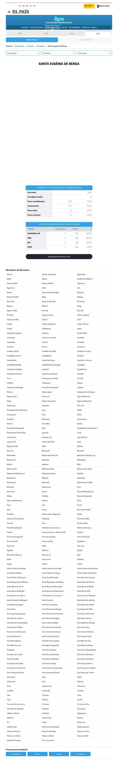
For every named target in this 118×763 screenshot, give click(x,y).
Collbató (10, 383)
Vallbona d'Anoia (13, 713)
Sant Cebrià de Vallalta (85, 605)
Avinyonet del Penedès (50, 292)
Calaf (79, 320)
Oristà (79, 505)
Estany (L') (46, 397)
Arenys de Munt (48, 283)
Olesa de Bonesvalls (84, 496)
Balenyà (80, 297)
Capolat (45, 342)
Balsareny (10, 302)
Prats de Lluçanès (48, 537)
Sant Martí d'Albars (14, 641)
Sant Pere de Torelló (14, 654)
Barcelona (81, 302)
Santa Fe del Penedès (50, 578)
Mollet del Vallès (48, 469)
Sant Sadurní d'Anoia (85, 664)
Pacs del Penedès (83, 510)
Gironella (10, 419)
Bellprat (45, 306)
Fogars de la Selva (49, 401)
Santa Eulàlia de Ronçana (16, 578)
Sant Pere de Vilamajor (50, 654)
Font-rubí (80, 406)
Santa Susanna (47, 600)
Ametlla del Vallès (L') (85, 279)
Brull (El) (10, 315)
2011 (72, 33)
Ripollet (80, 550)
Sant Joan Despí (83, 627)
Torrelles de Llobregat (15, 709)
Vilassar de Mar (83, 736)
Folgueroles (11, 406)
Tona (9, 700)
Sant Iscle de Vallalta (14, 627)
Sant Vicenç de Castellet (86, 668)
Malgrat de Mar (12, 446)
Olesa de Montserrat (14, 501)
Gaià (43, 410)
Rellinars (45, 550)
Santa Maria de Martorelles (52, 587)
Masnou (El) (11, 460)
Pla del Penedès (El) (14, 528)
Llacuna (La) (11, 437)
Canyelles (80, 338)
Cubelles (80, 387)
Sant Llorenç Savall (84, 636)
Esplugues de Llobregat (86, 392)
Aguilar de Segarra (49, 274)
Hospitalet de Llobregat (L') (87, 428)
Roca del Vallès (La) (14, 555)
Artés (44, 288)
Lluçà (79, 442)
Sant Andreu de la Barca (16, 596)
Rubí (78, 555)
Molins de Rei (12, 469)
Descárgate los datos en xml (59, 257)
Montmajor (81, 478)
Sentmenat (11, 677)
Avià (78, 288)
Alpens (44, 279)
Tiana (79, 695)
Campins (45, 333)
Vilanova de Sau (83, 731)
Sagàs (9, 564)
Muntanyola (46, 487)
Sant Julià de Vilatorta (85, 632)
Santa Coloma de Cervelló (51, 568)
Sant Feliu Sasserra (84, 618)
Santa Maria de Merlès (85, 587)
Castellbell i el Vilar (14, 356)
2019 (20, 33)
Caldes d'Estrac (83, 324)
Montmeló (45, 483)
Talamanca (81, 686)
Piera (44, 523)
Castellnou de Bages (14, 369)
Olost (79, 501)
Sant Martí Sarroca (14, 645)
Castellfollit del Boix (14, 365)
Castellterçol (82, 369)
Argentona (11, 288)
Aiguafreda (81, 274)
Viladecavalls (12, 727)
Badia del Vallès (13, 297)
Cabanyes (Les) (47, 315)
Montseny (10, 487)
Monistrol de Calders (84, 469)
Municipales (32, 40)
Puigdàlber (81, 541)
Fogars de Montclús (84, 401)
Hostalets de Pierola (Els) (16, 433)
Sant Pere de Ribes (49, 650)
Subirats (80, 682)
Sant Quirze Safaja (49, 664)
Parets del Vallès (83, 519)
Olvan (9, 505)
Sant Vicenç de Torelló (85, 673)
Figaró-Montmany (83, 397)
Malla (44, 446)
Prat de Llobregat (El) (15, 537)
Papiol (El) (45, 519)
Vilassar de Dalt (48, 736)
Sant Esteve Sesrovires (85, 614)
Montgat (45, 478)
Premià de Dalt (12, 541)
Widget (94, 27)
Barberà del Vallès (49, 302)
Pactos (64, 27)
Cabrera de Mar (13, 320)
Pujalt (44, 546)
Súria (9, 686)
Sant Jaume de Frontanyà (51, 627)
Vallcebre (45, 713)
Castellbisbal (46, 356)
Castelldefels (12, 360)
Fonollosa (45, 406)
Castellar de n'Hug (84, 351)
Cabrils (44, 320)
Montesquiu (11, 478)
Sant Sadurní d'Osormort (16, 668)
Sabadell (80, 559)
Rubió (9, 559)
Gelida (79, 415)
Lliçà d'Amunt (82, 437)
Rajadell (10, 550)
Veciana (80, 718)
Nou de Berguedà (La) (85, 492)
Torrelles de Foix (83, 704)
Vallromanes (46, 718)
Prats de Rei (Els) (83, 537)
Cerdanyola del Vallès (50, 378)
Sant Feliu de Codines (15, 618)
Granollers (46, 424)
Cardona (10, 347)
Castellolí (45, 369)
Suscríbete (89, 6)
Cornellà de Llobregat (50, 387)
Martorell (80, 451)
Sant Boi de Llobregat (15, 605)
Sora (44, 682)
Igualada (45, 433)
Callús (79, 329)
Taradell (10, 691)
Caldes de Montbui (49, 324)
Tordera (45, 700)
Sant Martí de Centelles (50, 641)
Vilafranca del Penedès (50, 727)
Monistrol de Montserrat (16, 473)
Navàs (44, 492)
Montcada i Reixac (49, 473)
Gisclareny (46, 419)
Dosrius (10, 392)
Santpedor (11, 650)
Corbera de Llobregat (15, 387)
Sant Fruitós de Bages (50, 623)
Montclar (80, 473)
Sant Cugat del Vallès (85, 609)
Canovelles (11, 338)
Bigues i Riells (12, 311)
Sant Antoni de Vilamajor (86, 596)
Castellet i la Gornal (84, 360)
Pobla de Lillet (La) (84, 528)
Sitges (79, 677)
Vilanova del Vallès (49, 731)
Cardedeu (80, 342)
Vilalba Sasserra (83, 727)
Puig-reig (10, 546)
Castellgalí (81, 365)
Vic (8, 722)
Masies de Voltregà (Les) (86, 455)
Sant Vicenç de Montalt (50, 673)
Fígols (9, 401)
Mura (79, 487)
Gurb (44, 428)
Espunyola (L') (12, 397)
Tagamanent (46, 686)
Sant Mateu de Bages (85, 645)
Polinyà (9, 532)
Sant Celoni (11, 609)
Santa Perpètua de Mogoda (17, 600)
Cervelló (80, 378)
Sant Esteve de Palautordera (52, 614)
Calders (10, 324)
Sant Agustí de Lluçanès (86, 578)
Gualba (79, 424)
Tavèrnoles (46, 691)
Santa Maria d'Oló (83, 591)
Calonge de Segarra (14, 333)
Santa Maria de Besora (85, 582)
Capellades (11, 342)
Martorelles (11, 455)
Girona (37, 754)
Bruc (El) (80, 311)
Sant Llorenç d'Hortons (50, 636)
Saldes (44, 564)
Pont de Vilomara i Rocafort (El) (53, 532)
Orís (43, 505)
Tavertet (80, 691)
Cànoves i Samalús (49, 338)
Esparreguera (47, 392)
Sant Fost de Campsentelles (17, 623)
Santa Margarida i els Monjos (53, 582)
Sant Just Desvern (14, 636)
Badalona (80, 292)
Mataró (9, 464)
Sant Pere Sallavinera (85, 654)
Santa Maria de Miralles (16, 591)
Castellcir (80, 356)
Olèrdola (45, 496)
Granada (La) (82, 419)
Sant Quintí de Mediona (50, 659)
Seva (44, 677)
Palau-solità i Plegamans (51, 514)
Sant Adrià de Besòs (14, 573)
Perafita (10, 523)
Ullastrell (45, 709)
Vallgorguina (81, 713)
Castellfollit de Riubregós (51, 365)
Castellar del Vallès (49, 351)
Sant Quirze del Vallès (15, 664)
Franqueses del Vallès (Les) (17, 410)
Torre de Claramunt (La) (16, 704)
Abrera (9, 274)
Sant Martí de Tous (84, 641)
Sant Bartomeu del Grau (86, 600)
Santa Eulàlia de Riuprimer (87, 573)
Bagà (44, 297)
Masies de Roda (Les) (50, 455)
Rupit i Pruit (46, 559)
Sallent (79, 564)
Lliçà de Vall (11, 442)
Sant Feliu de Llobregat (50, 618)
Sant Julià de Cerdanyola (51, 632)
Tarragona (80, 754)
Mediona (45, 464)
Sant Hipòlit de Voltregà (86, 623)
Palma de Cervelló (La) (15, 519)
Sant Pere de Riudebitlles (86, 650)
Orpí (8, 510)
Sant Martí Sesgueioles (50, 645)
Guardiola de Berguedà (15, 428)
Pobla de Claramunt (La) (51, 528)
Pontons (80, 532)
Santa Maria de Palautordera (53, 591)
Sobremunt (11, 682)
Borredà (45, 311)
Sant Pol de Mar (13, 659)
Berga (79, 306)
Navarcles (11, 492)
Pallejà (79, 514)
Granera (10, 424)
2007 (98, 33)
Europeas (85, 27)
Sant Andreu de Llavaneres (52, 596)
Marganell (45, 451)
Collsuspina (46, 383)
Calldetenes (46, 329)
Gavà (44, 415)
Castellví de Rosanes (49, 374)
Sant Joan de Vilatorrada (16, 632)
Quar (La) (80, 546)
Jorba (79, 433)
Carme (44, 347)
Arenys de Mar (12, 283)
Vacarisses (81, 709)
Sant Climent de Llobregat (51, 609)
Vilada (44, 722)
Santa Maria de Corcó (15, 587)
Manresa (10, 451)
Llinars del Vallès (48, 442)
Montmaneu (11, 483)
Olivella (44, 501)
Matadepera (81, 460)
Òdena (9, 496)
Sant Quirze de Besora (85, 659)
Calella (9, 329)
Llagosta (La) (47, 437)
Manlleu (80, 446)
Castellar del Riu (13, 351)
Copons (80, 383)
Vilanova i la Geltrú (14, 736)
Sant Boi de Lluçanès (50, 605)
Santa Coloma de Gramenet (87, 568)
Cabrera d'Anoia (83, 315)
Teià (8, 695)
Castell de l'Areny (48, 360)
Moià (79, 464)
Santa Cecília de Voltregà (16, 568)
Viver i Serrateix (48, 740)
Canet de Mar (82, 333)
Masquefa (45, 460)
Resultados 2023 (36, 27)
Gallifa (79, 410)
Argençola (81, 283)
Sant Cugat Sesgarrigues (16, 614)
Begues (10, 306)
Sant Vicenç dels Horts (15, 673)
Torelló (79, 700)
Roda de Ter (46, 555)
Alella (9, 279)
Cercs (9, 378)
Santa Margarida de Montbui (17, 582)
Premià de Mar (47, 541)
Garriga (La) (11, 415)
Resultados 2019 (52, 27)
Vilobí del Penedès (14, 740)
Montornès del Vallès (85, 483)
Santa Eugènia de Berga (51, 573)
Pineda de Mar (82, 523)
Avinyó (9, 292)
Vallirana (10, 718)
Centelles (80, 374)
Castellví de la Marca (14, 374)
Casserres (81, 347)
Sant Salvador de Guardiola (52, 668)
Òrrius (44, 510)
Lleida (59, 754)
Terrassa (45, 695)
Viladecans (81, 722)
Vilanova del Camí (13, 731)
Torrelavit (45, 704)
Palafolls (10, 514)
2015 (46, 33)
